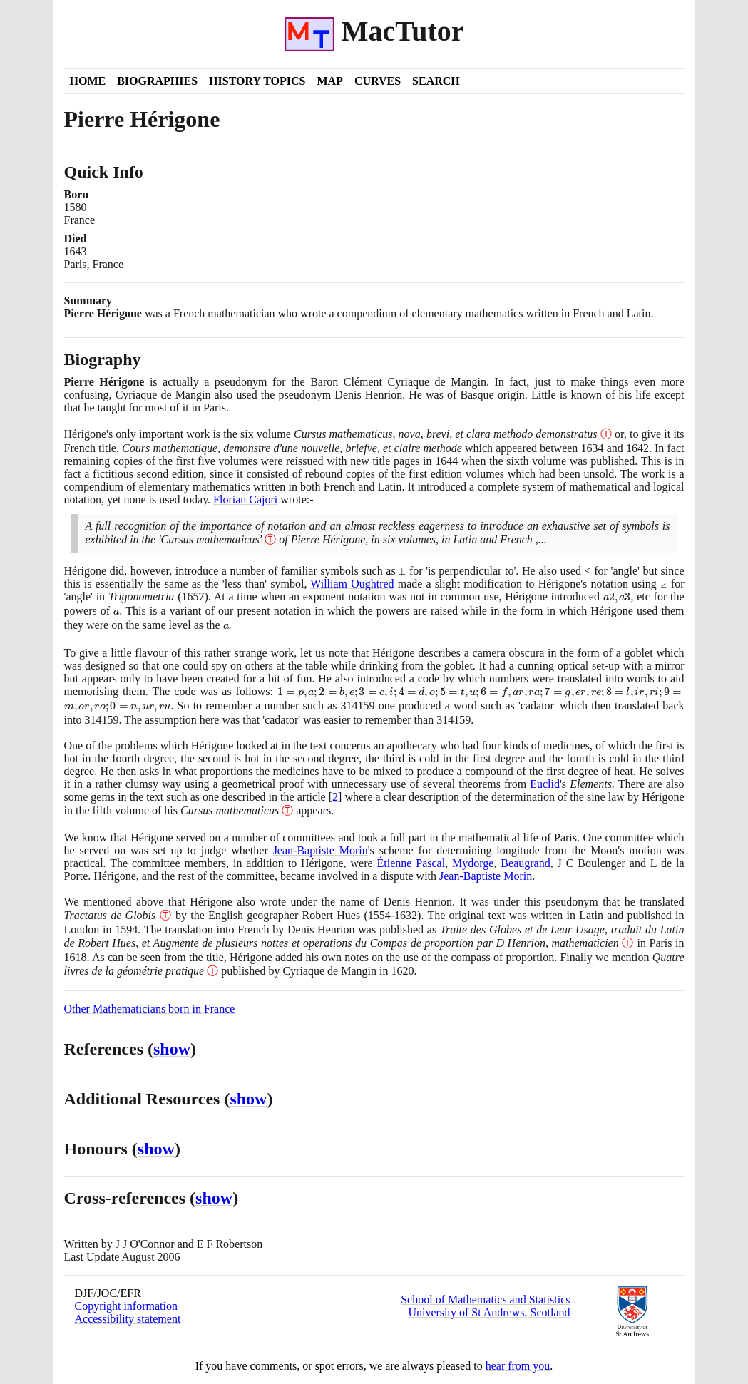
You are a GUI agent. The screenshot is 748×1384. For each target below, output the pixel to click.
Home (88, 81)
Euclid (545, 784)
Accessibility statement (128, 1319)
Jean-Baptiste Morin (320, 850)
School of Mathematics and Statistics (485, 1299)
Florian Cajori (245, 499)
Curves (377, 81)
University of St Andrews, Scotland (489, 1312)
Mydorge (472, 863)
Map (329, 81)
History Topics (257, 81)
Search (436, 81)
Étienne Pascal (410, 863)
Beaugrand (525, 863)
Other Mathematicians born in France (149, 1009)
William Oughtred (352, 584)
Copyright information (126, 1306)
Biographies (157, 81)
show (171, 1049)
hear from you (518, 1366)
